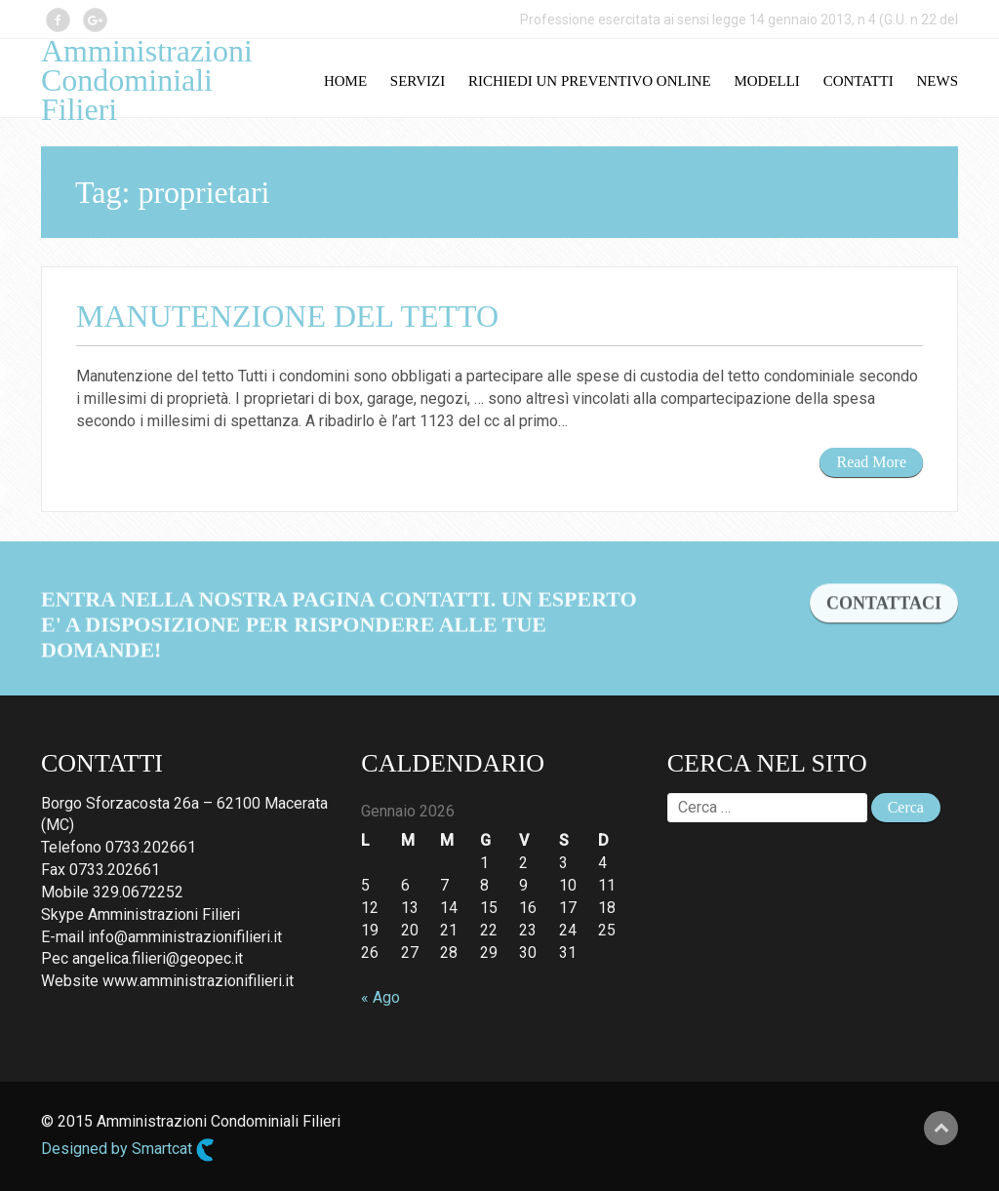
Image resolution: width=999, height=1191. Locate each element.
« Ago (380, 997)
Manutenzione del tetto (287, 316)
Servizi (417, 81)
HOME (345, 81)
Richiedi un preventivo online (589, 81)
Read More (871, 462)
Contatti (858, 81)
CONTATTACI (883, 605)
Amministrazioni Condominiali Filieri (147, 80)
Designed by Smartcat (128, 1150)
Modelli (767, 81)
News (938, 81)
